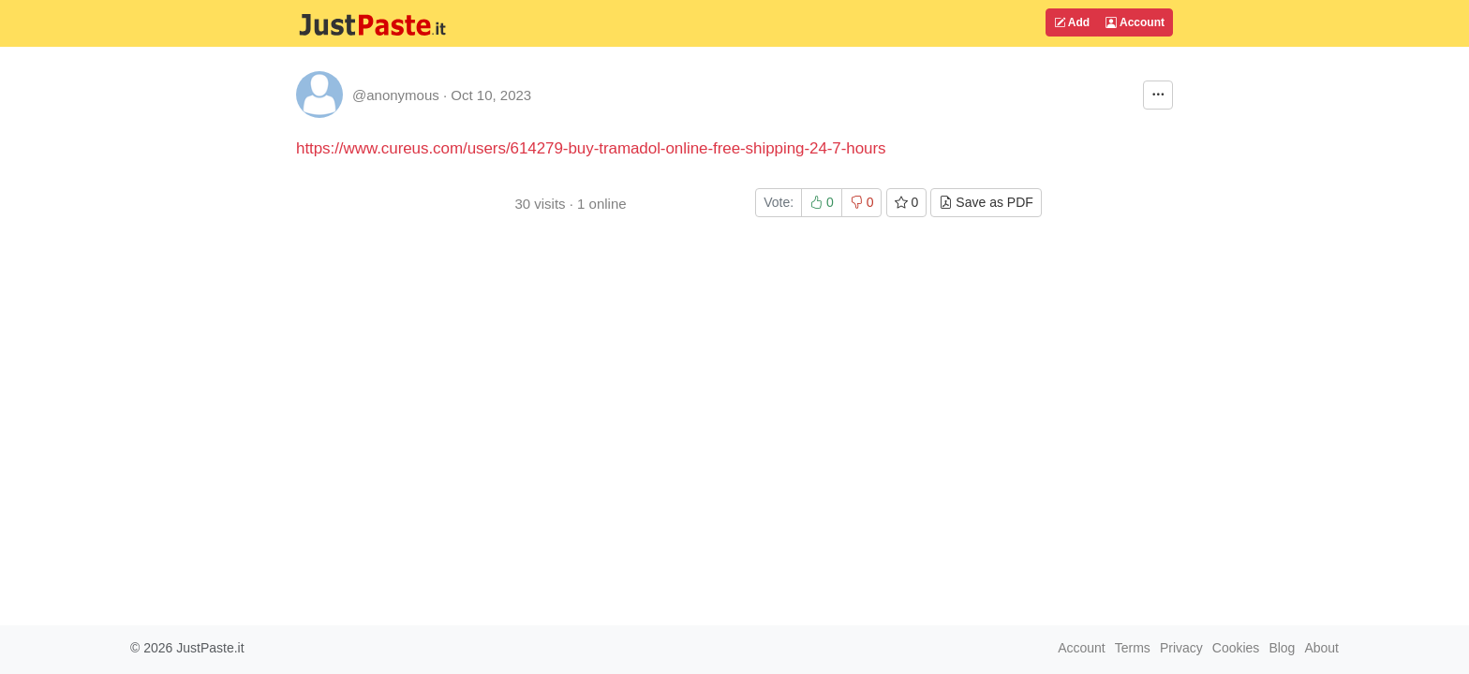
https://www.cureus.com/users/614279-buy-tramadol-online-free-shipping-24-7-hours (591, 148)
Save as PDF (985, 202)
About (1321, 647)
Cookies (1236, 647)
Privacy (1181, 647)
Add (1072, 22)
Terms (1132, 647)
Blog (1282, 647)
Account (1135, 22)
